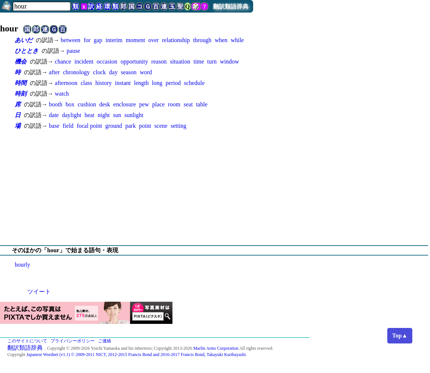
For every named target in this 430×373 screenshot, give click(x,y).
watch (62, 93)
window (229, 61)
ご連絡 (104, 340)
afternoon (66, 83)
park (130, 126)
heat (89, 115)
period (173, 83)
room (174, 104)
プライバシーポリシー (72, 340)
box (70, 104)
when (221, 40)
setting (178, 126)
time (198, 61)
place (158, 104)
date (54, 115)
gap (98, 40)
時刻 (21, 93)
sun (117, 115)
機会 (21, 61)
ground (113, 126)
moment (135, 40)
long (157, 83)
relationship (176, 40)
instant (123, 83)
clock (99, 72)
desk (104, 104)
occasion (107, 61)
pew (144, 104)
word (146, 72)
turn (212, 61)
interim (113, 40)
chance (63, 61)
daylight (71, 115)
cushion (87, 104)
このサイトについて (27, 340)
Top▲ (400, 335)
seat (188, 104)
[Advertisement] (215, 187)
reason (159, 61)
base (54, 126)
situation (180, 61)
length (141, 83)
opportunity (134, 61)
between (70, 40)
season (129, 72)
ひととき (26, 51)
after (54, 72)
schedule (194, 83)
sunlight (134, 115)
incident (84, 61)
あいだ (23, 40)
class (86, 83)
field (68, 126)
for (87, 40)
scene (161, 126)
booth (55, 104)
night (104, 115)
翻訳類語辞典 (230, 6)
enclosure (124, 104)
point (145, 126)
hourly (22, 264)
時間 (21, 83)
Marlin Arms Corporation (215, 348)
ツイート (39, 291)
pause (73, 51)
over (153, 40)
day (113, 72)
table (201, 104)
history (103, 83)
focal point (89, 126)
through (202, 40)
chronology (76, 72)
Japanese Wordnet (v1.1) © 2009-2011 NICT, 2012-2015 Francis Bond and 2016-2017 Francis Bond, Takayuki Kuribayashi (136, 354)
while (237, 40)
